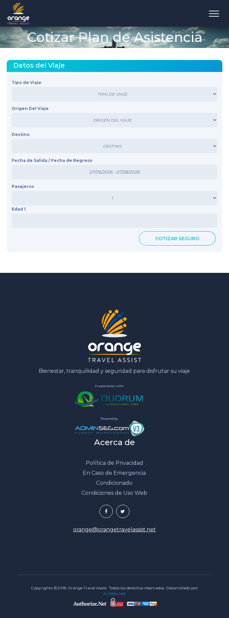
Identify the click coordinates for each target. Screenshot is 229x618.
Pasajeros (23, 186)
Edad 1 (19, 209)
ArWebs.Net (114, 593)
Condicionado (114, 483)
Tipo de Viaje (26, 82)
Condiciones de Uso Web (114, 493)
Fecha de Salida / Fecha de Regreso (52, 160)
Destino (21, 134)
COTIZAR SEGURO (177, 239)
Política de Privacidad (114, 463)
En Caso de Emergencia (114, 473)
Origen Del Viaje (30, 108)
